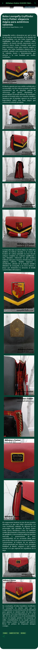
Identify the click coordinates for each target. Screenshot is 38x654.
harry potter (14, 633)
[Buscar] (35, 3)
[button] (3, 29)
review (23, 633)
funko (5, 633)
